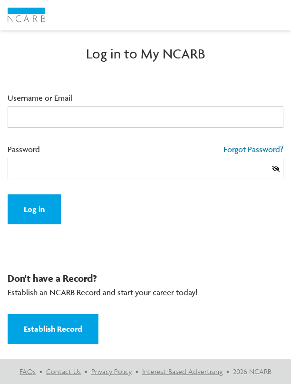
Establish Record (53, 329)
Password (24, 149)
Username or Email (40, 98)
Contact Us (63, 371)
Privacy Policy (111, 371)
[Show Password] (276, 169)
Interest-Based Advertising (182, 371)
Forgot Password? (253, 149)
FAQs (27, 371)
